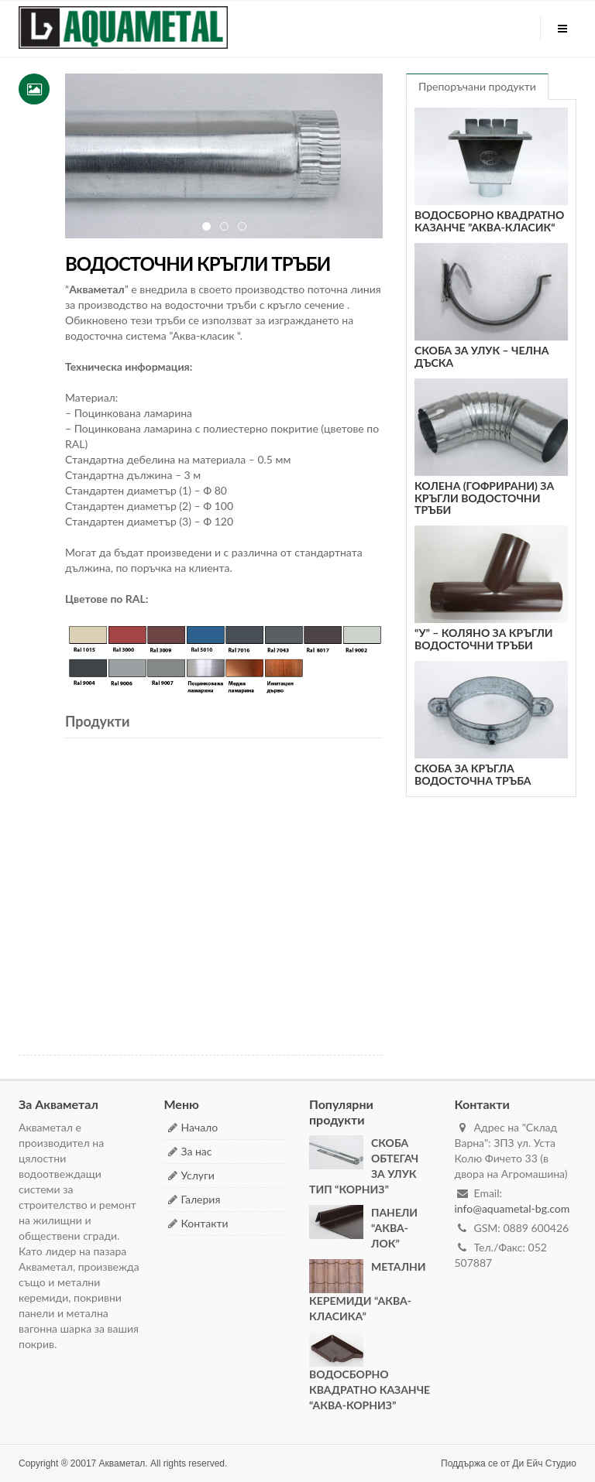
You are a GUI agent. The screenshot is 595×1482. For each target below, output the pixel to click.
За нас (196, 1151)
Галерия (201, 1199)
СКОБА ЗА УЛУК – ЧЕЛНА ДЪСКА (481, 356)
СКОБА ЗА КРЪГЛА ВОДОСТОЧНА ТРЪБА (472, 774)
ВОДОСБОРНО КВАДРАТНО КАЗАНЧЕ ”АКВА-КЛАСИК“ (489, 220)
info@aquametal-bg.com (512, 1208)
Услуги (198, 1175)
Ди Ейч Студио (544, 1463)
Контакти (205, 1223)
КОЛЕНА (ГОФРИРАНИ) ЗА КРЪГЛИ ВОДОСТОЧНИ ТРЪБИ (484, 497)
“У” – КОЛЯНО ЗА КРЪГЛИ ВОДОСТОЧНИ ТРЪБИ (483, 638)
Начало (199, 1127)
